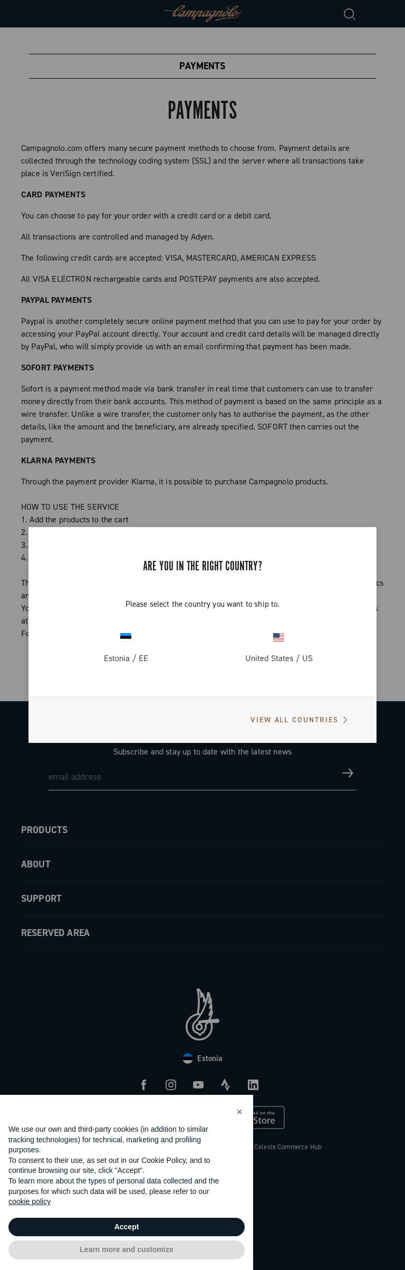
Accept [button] (126, 1227)
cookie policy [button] (29, 1201)
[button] (239, 1111)
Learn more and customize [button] (126, 1249)
